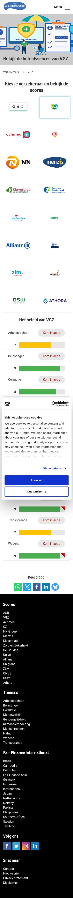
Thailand (9, 826)
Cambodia (10, 765)
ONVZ (7, 673)
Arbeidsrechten (13, 701)
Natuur (7, 733)
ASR (6, 613)
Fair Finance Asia (15, 775)
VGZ (6, 617)
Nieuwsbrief (11, 873)
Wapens (8, 738)
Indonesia (10, 784)
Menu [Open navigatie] (62, 7)
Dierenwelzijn (12, 715)
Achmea (9, 622)
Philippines (10, 812)
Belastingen (11, 705)
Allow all (36, 480)
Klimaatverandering (16, 724)
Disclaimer (10, 883)
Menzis (8, 636)
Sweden (8, 821)
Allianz (7, 659)
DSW (6, 678)
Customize (36, 491)
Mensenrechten (14, 729)
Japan (7, 793)
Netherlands (11, 798)
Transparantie (12, 743)
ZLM (6, 669)
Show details (52, 468)
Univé (7, 655)
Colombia (9, 770)
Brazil (7, 761)
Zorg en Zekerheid (15, 645)
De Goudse (10, 650)
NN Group (10, 631)
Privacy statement (15, 878)
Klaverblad (10, 641)
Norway (8, 803)
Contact (8, 869)
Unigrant (9, 664)
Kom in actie (51, 333)
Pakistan (9, 807)
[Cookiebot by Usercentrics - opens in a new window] (52, 403)
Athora (7, 683)
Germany (9, 779)
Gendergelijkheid (14, 719)
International (12, 789)
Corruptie (9, 710)
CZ (5, 627)
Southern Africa (14, 817)
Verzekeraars (11, 72)
